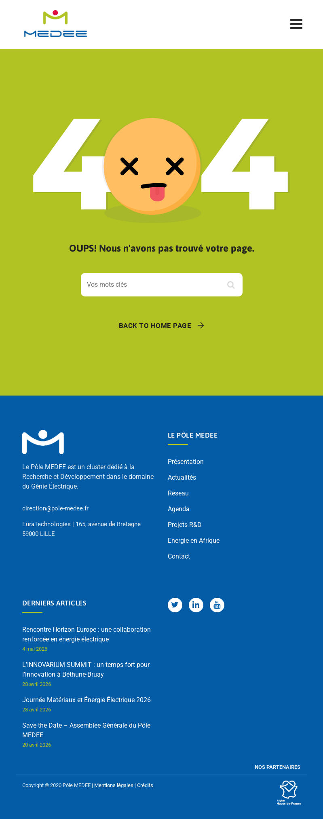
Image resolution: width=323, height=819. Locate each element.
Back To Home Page (155, 326)
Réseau (178, 493)
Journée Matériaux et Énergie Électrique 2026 (86, 700)
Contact (179, 556)
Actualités (182, 477)
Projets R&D (185, 525)
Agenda (179, 509)
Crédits (145, 785)
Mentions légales (113, 785)
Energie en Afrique (194, 540)
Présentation (186, 462)
